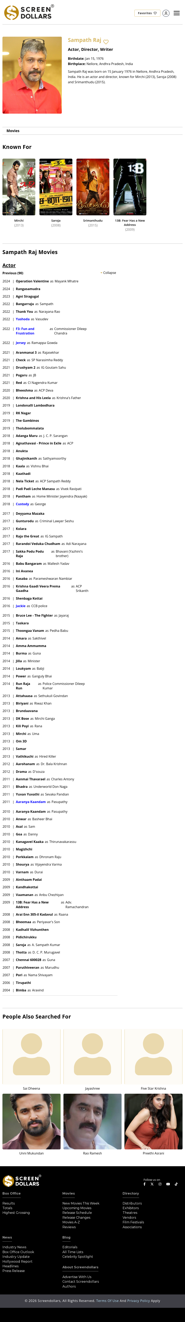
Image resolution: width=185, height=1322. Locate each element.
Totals (7, 1208)
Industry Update (16, 1257)
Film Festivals (133, 1222)
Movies (13, 130)
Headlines (10, 1266)
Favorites (147, 13)
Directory (131, 1193)
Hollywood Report (17, 1261)
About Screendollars (80, 1267)
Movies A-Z (71, 1222)
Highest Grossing (16, 1213)
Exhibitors (131, 1208)
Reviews (69, 1227)
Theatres (130, 1213)
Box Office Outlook (18, 1252)
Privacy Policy (139, 1301)
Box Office (11, 1193)
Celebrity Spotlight (77, 1257)
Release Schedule (77, 1213)
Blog (66, 1237)
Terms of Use (108, 1301)
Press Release (13, 1271)
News (7, 1237)
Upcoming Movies (76, 1208)
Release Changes (76, 1217)
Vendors (129, 1217)
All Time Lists (72, 1252)
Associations (132, 1227)
